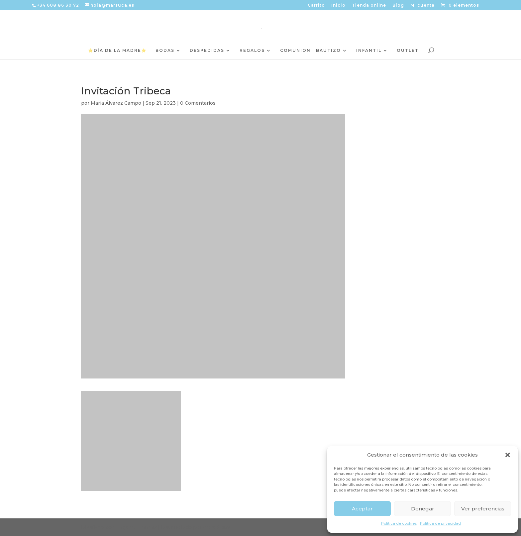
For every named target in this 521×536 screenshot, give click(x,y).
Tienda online (369, 5)
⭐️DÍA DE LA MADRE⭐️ (117, 50)
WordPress (216, 527)
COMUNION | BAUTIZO (310, 50)
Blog (398, 5)
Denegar (422, 508)
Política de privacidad (440, 523)
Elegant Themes (136, 527)
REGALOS (252, 50)
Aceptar (362, 508)
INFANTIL (368, 50)
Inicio (338, 5)
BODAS (165, 50)
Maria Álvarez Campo (116, 103)
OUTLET (408, 50)
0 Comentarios (198, 103)
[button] (507, 455)
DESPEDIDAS (207, 50)
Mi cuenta (422, 5)
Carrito (316, 5)
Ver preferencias (482, 508)
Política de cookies (399, 523)
